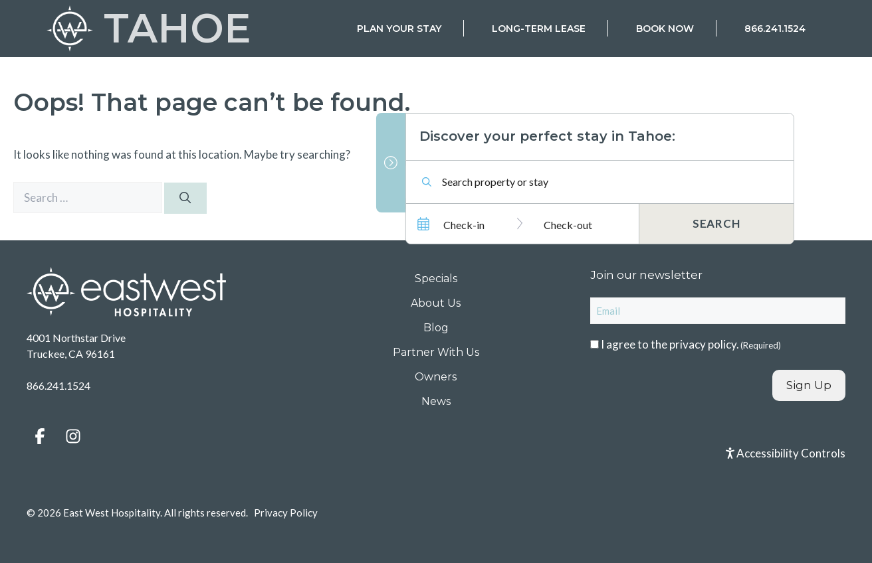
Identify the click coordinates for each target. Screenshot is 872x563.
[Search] (185, 198)
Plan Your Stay (399, 29)
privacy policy (702, 344)
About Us (436, 303)
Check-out (568, 224)
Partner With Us (436, 352)
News (436, 401)
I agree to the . (691, 344)
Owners (436, 376)
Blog (436, 327)
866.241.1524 (775, 29)
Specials (436, 278)
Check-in (464, 224)
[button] (40, 436)
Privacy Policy (286, 513)
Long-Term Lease (539, 29)
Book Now (665, 29)
